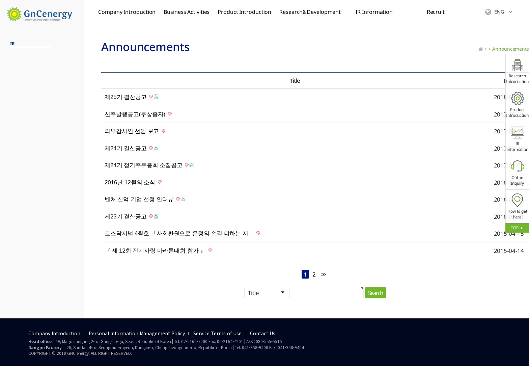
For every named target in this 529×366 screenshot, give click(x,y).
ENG (498, 12)
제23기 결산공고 (131, 216)
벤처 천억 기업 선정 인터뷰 (145, 199)
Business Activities (187, 12)
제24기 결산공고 (131, 148)
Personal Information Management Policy (137, 333)
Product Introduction (244, 12)
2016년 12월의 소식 (133, 182)
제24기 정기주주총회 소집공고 (149, 165)
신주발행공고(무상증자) (138, 114)
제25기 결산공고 (131, 97)
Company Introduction (127, 12)
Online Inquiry (517, 172)
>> (323, 274)
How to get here (517, 206)
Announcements (510, 49)
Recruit (436, 12)
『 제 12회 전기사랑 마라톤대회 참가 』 (158, 250)
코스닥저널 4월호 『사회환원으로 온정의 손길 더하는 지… (182, 233)
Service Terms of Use (217, 333)
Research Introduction (517, 71)
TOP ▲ (517, 228)
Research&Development (310, 12)
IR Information (374, 12)
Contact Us (262, 333)
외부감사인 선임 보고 (135, 131)
